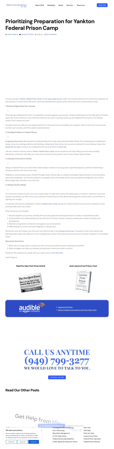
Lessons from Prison (64, 307)
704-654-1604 (58, 252)
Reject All (22, 442)
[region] (22, 436)
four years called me (54, 99)
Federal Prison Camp (50, 204)
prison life (64, 147)
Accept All (34, 442)
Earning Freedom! (76, 309)
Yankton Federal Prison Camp (31, 99)
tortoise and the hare (67, 231)
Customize (11, 442)
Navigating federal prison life (16, 141)
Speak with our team (13, 147)
